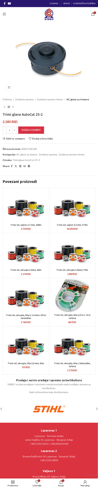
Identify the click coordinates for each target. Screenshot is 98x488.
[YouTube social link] (9, 3)
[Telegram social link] (29, 166)
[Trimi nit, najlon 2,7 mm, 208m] (26, 205)
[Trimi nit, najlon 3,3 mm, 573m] (72, 205)
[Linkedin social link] (25, 166)
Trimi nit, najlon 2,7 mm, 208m (25, 225)
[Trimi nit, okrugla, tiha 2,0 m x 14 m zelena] (72, 295)
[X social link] (16, 166)
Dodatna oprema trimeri (50, 99)
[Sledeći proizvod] (13, 107)
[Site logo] (49, 13)
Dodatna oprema (24, 99)
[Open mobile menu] (4, 14)
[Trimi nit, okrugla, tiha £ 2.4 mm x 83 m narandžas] (26, 295)
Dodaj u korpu (31, 130)
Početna (7, 99)
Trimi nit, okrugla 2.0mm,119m (72, 270)
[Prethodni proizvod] (5, 107)
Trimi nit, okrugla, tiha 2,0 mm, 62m (26, 363)
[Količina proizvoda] (9, 130)
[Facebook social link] (5, 3)
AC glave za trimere (77, 99)
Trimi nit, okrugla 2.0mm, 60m (25, 270)
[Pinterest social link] (20, 166)
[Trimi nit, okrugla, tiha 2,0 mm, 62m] (26, 343)
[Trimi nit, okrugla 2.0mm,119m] (72, 250)
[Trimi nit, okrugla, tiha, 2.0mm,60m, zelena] (72, 343)
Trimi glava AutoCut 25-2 (26, 160)
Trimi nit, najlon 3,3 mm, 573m (72, 225)
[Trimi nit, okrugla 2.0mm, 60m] (26, 250)
